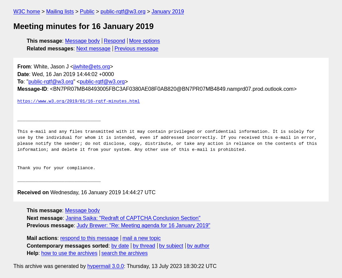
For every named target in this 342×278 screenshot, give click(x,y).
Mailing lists (60, 11)
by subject (171, 246)
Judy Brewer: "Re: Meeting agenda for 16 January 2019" (143, 225)
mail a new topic (142, 238)
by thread (144, 246)
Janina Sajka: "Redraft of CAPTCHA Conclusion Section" (133, 218)
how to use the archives (69, 253)
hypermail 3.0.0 (105, 266)
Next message (93, 48)
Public (87, 11)
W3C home (26, 11)
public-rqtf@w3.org (123, 11)
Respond (114, 41)
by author (198, 246)
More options (144, 41)
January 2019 (168, 11)
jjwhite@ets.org (91, 66)
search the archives (125, 253)
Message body (82, 41)
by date (120, 246)
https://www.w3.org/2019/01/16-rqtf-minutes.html (78, 101)
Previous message (137, 48)
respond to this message (89, 238)
